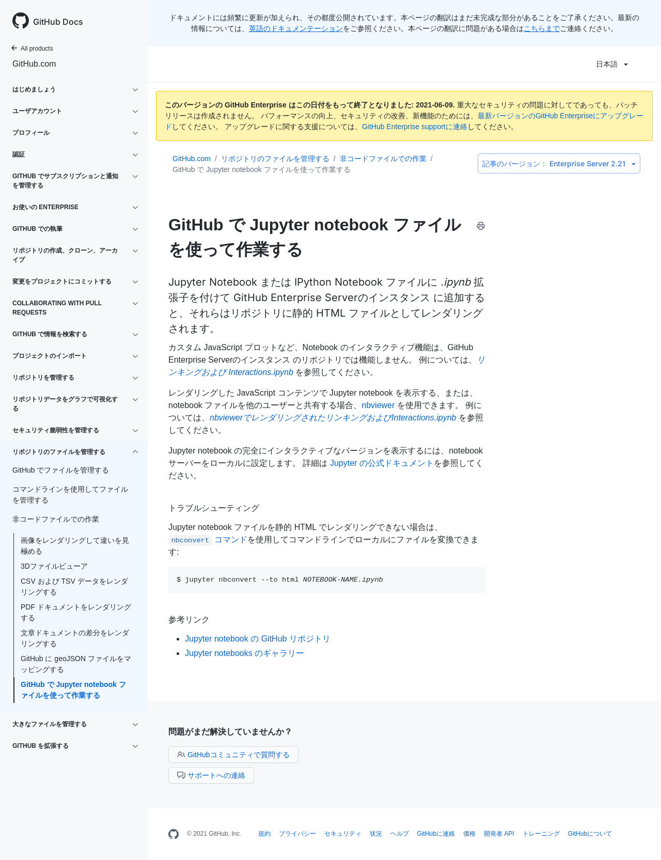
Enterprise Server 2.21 (559, 163)
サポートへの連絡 (211, 775)
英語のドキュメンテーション (296, 28)
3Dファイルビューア (54, 566)
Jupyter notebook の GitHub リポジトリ (257, 638)
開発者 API (499, 833)
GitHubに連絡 (436, 833)
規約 (264, 833)
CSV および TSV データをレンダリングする (74, 586)
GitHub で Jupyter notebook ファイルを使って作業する (73, 689)
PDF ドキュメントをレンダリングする (76, 612)
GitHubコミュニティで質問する (233, 754)
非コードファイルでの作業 (383, 158)
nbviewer (378, 405)
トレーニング (541, 833)
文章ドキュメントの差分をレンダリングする (75, 638)
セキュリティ (342, 833)
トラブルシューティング (213, 508)
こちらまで (542, 28)
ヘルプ (399, 833)
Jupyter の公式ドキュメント (382, 463)
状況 (376, 833)
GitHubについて (590, 833)
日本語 (612, 64)
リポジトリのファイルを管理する (275, 158)
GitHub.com (34, 63)
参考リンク (189, 619)
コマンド (207, 539)
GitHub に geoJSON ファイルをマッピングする (76, 664)
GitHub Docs (58, 22)
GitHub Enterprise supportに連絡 (414, 126)
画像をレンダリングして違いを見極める (75, 545)
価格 (469, 833)
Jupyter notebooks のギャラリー (244, 653)
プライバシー (297, 833)
